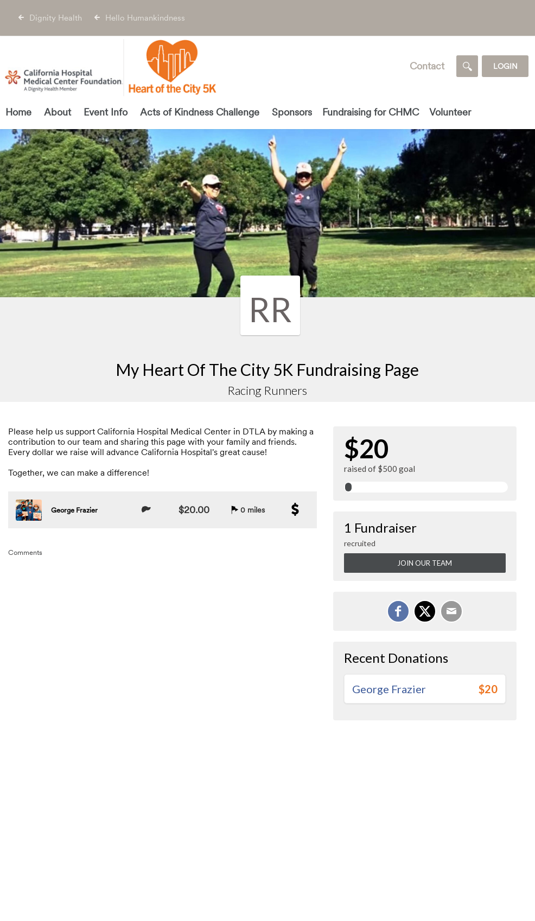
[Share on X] (424, 611)
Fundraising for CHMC (370, 112)
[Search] (467, 66)
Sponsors (292, 112)
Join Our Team (424, 563)
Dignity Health (55, 18)
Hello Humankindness (145, 18)
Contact (427, 66)
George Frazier (74, 510)
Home (18, 112)
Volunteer (450, 112)
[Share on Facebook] (398, 611)
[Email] (451, 611)
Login (505, 66)
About (57, 112)
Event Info (106, 112)
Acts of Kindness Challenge (199, 112)
